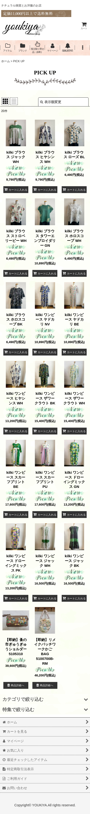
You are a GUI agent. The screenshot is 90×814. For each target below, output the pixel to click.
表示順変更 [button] (50, 102)
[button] (82, 47)
